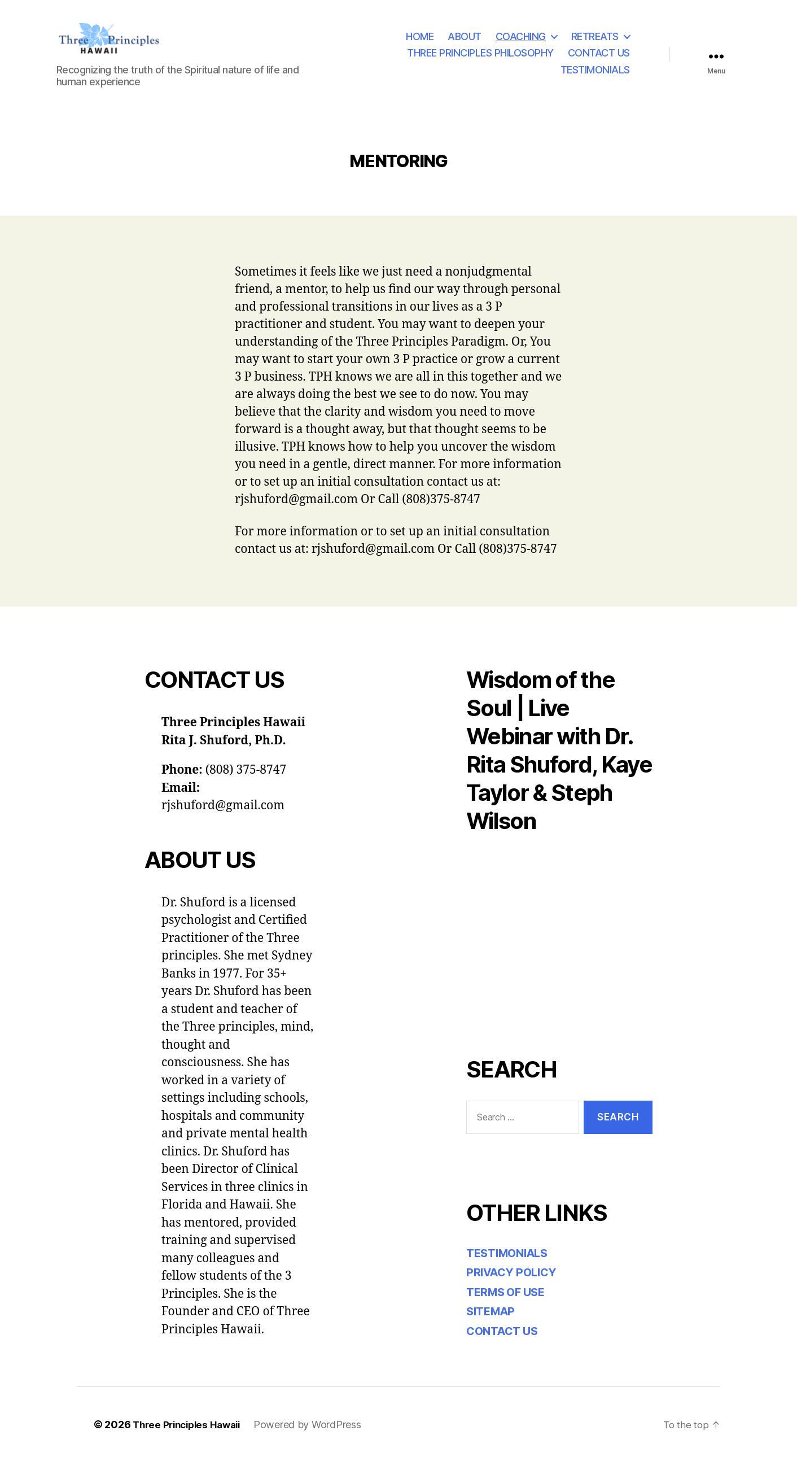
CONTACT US (599, 53)
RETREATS (595, 36)
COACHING (521, 36)
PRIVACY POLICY (514, 1273)
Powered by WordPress (316, 1425)
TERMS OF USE (508, 1292)
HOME (419, 36)
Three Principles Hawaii (190, 1425)
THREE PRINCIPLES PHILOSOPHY (480, 53)
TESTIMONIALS (595, 70)
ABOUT (464, 36)
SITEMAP (492, 1312)
